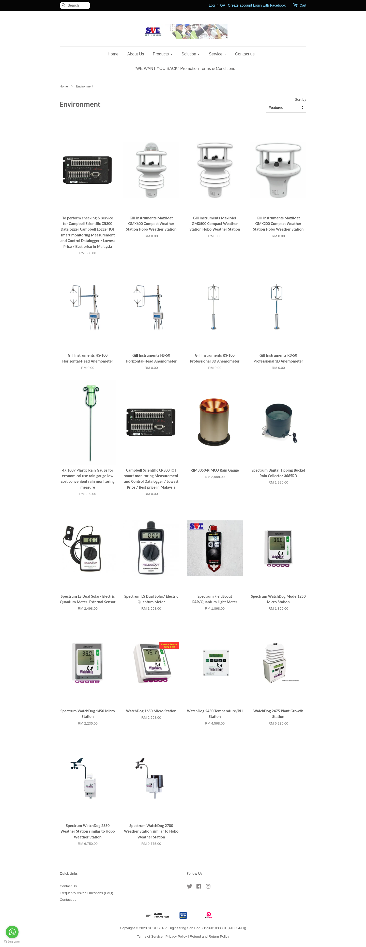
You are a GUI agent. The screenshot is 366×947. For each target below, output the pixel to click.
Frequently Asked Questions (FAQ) (86, 893)
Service (217, 54)
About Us (135, 54)
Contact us (244, 54)
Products (163, 54)
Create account (240, 5)
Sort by (300, 99)
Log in (214, 5)
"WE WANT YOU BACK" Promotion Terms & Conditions (185, 68)
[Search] (75, 5)
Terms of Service (150, 936)
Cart (303, 5)
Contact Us (68, 886)
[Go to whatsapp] (12, 932)
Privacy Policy (176, 936)
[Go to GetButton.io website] (12, 941)
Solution (190, 54)
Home (113, 54)
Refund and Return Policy (209, 936)
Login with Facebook (269, 5)
